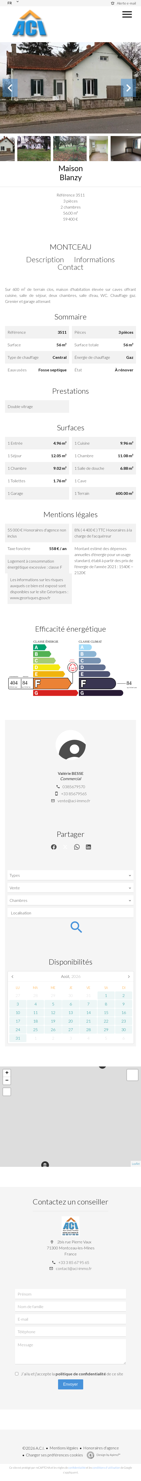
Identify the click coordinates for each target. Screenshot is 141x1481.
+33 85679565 (74, 793)
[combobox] (70, 875)
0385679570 (74, 786)
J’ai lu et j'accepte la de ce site (72, 1373)
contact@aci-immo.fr (74, 1268)
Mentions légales (64, 1447)
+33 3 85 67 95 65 (73, 1262)
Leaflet (136, 1163)
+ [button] (7, 1073)
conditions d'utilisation (106, 1467)
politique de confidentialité (81, 1373)
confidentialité (76, 1467)
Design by (108, 1455)
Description (45, 259)
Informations (94, 259)
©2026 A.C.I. (33, 1448)
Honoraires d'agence (101, 1447)
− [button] (7, 1081)
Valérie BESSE (70, 773)
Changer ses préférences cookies (54, 1454)
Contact (70, 266)
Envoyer (70, 1384)
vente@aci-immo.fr (74, 800)
